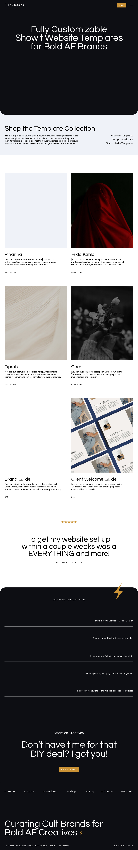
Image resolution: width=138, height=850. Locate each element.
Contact (109, 791)
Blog (91, 791)
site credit (64, 846)
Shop (73, 791)
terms (53, 846)
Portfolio (128, 791)
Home (11, 791)
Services (51, 791)
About (30, 791)
